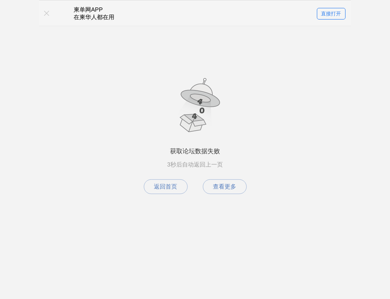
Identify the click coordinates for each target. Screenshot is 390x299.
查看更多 (224, 186)
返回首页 (165, 186)
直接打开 (331, 14)
